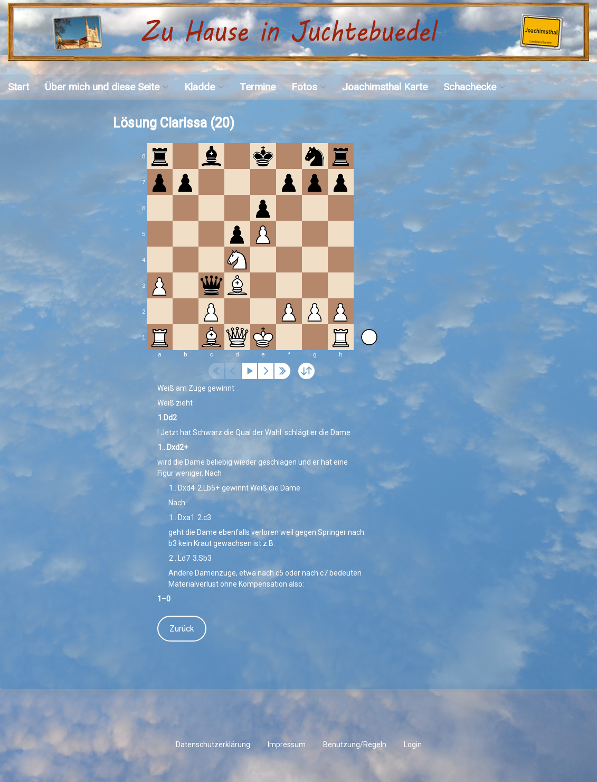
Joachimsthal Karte (385, 87)
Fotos (304, 87)
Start (18, 87)
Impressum (287, 744)
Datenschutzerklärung (213, 744)
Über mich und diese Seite (102, 87)
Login (413, 744)
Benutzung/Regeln (354, 744)
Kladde (199, 87)
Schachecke (469, 87)
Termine (258, 87)
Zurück (181, 629)
